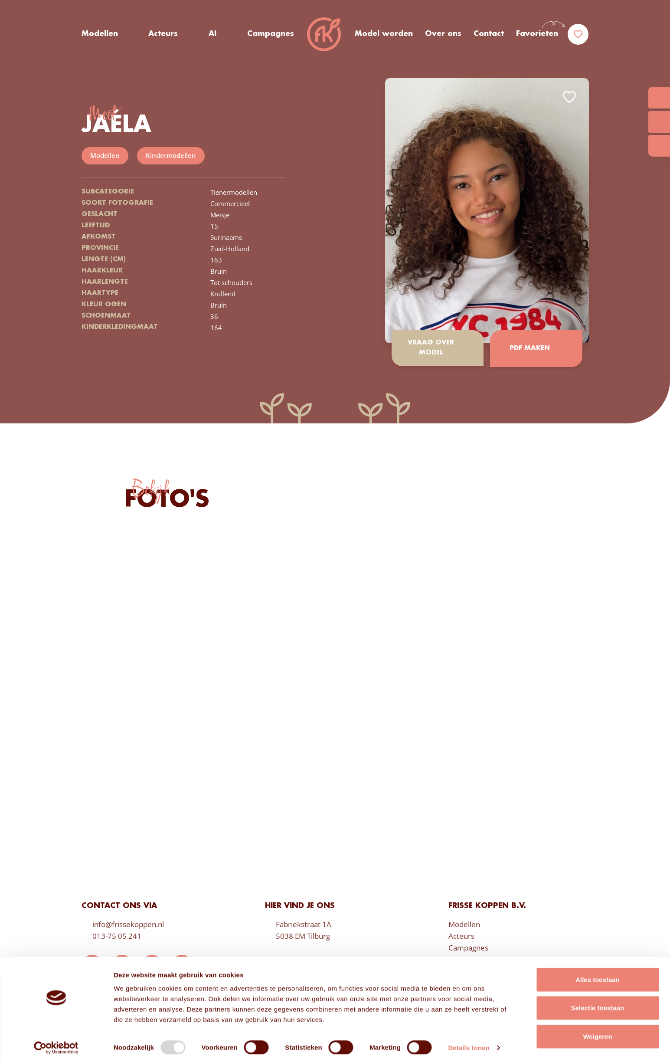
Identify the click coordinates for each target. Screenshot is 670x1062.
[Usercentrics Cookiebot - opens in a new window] (56, 1045)
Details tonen (468, 1045)
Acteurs (163, 34)
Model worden (384, 34)
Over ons (443, 34)
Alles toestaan (597, 976)
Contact (489, 34)
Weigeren (597, 1033)
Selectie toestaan (597, 1005)
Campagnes (270, 34)
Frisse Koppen (324, 34)
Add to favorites (569, 97)
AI (212, 34)
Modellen (100, 34)
